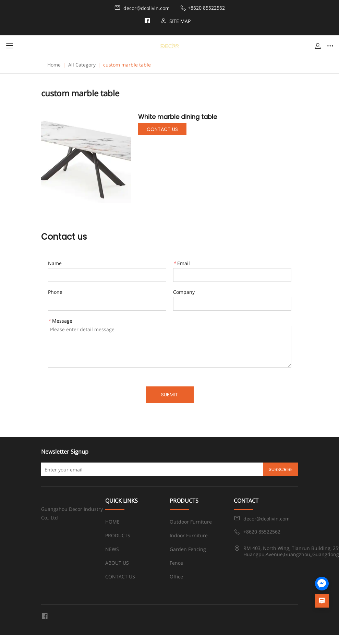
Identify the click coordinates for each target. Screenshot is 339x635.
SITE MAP (176, 21)
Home (54, 64)
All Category (82, 64)
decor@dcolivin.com (142, 7)
